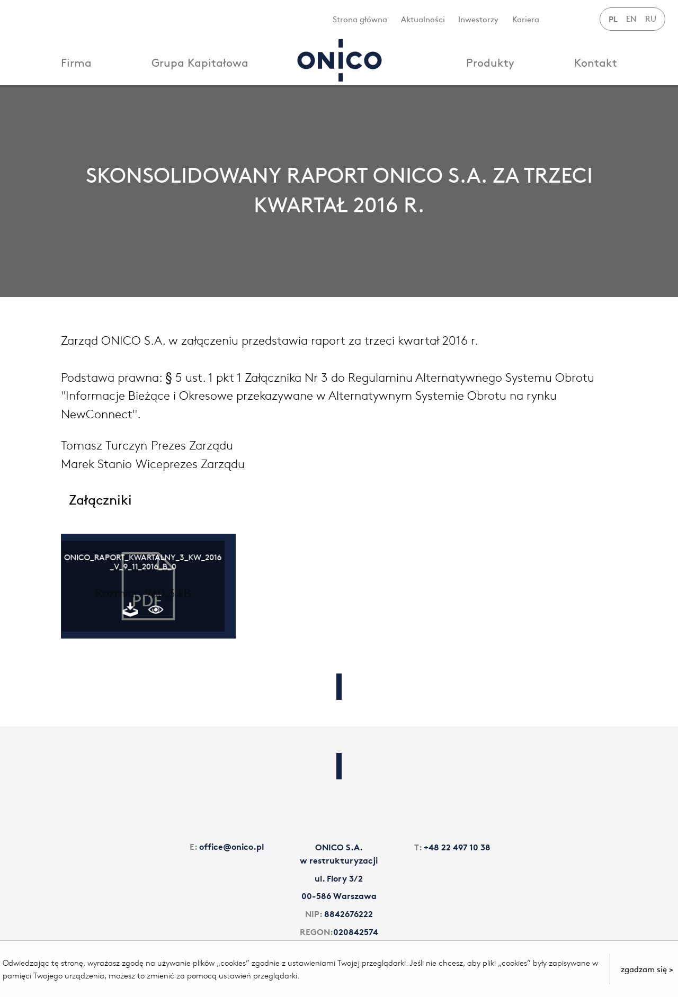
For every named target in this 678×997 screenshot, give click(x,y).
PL (613, 18)
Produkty (490, 62)
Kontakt (595, 62)
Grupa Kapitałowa (199, 62)
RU (650, 18)
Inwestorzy (478, 18)
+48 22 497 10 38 (452, 846)
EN (631, 18)
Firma (76, 62)
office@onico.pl (227, 846)
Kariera (525, 18)
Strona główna (360, 18)
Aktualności (423, 18)
